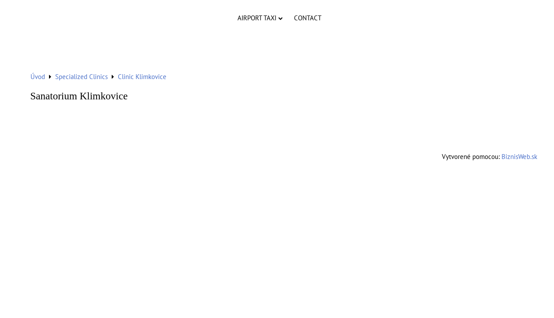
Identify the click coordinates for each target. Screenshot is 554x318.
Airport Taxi (260, 18)
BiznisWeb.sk (519, 156)
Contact (307, 18)
